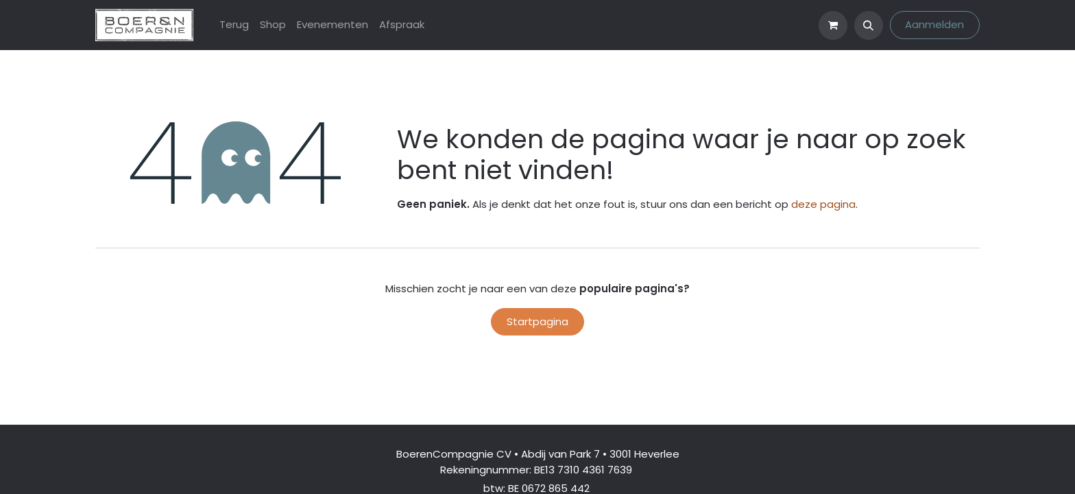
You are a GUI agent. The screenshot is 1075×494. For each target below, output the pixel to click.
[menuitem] (234, 25)
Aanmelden (934, 24)
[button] (868, 25)
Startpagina (537, 321)
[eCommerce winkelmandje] (833, 25)
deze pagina (823, 204)
